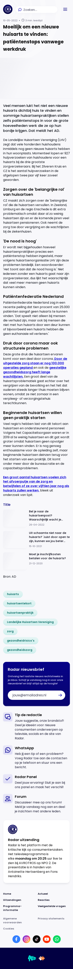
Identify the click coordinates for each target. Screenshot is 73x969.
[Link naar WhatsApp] (57, 939)
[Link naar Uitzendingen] (19, 900)
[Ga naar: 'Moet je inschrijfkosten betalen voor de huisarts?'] (36, 561)
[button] (65, 9)
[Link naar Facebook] (16, 939)
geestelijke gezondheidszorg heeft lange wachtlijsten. (34, 372)
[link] (13, 594)
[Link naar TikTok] (36, 939)
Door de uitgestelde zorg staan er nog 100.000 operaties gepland (35, 363)
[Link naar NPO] (42, 958)
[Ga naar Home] (7, 9)
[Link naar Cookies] (36, 929)
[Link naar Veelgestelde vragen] (54, 908)
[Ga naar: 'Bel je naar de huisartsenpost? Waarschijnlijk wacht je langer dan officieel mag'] (36, 518)
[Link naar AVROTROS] (32, 958)
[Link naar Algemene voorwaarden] (19, 920)
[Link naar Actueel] (54, 894)
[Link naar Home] (19, 894)
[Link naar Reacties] (54, 900)
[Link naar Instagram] (26, 939)
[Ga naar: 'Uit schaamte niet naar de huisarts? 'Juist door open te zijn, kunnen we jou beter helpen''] (36, 540)
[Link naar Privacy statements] (54, 920)
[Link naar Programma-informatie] (19, 908)
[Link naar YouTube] (47, 939)
